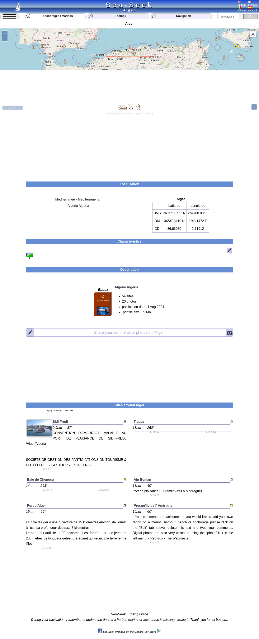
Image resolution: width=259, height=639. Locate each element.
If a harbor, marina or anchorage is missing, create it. (150, 619)
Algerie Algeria (78, 205)
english (242, 3)
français (252, 3)
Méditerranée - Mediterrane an (78, 199)
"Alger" (129, 332)
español (252, 9)
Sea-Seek (129, 5)
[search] (227, 17)
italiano (242, 9)
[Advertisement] (129, 146)
